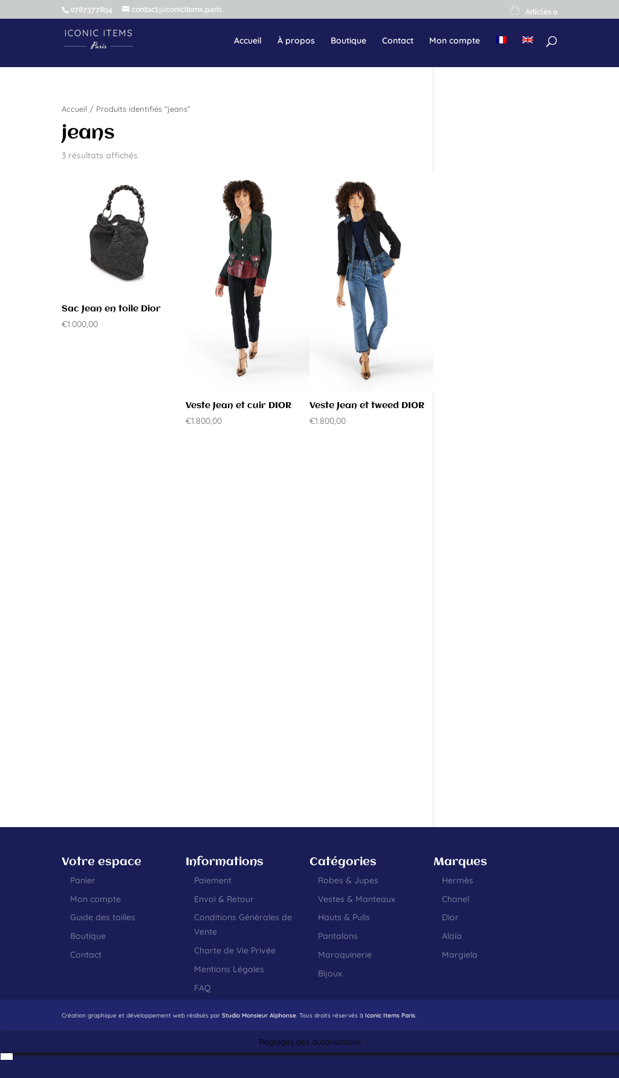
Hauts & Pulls (344, 917)
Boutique (348, 41)
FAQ (202, 987)
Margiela (460, 954)
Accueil (248, 41)
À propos (296, 41)
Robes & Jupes (348, 880)
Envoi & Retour (224, 899)
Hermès (457, 880)
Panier (83, 880)
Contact (397, 41)
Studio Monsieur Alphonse (259, 1015)
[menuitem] (501, 49)
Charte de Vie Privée (235, 950)
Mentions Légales (229, 969)
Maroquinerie (345, 954)
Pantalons (338, 935)
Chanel (455, 899)
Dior (450, 917)
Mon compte (454, 41)
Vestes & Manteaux (356, 899)
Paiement (213, 880)
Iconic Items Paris (390, 1015)
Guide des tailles (102, 917)
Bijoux (330, 973)
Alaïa (452, 935)
